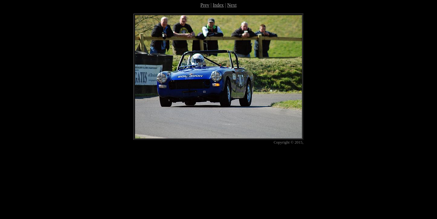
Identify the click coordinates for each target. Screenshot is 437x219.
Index (218, 5)
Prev (204, 5)
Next (232, 5)
